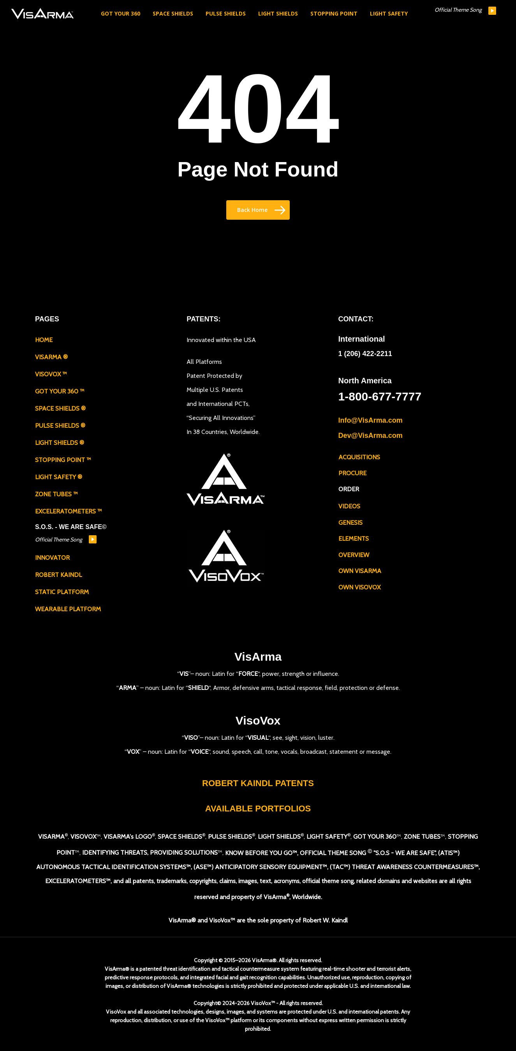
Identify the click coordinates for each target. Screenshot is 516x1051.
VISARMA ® (51, 357)
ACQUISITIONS (359, 456)
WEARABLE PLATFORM (68, 609)
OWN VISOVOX (359, 586)
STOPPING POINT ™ (63, 460)
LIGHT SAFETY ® (58, 477)
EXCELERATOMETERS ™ (68, 511)
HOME (44, 340)
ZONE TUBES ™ (56, 494)
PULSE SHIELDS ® (60, 425)
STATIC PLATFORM (62, 592)
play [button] (492, 10)
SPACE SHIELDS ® (60, 408)
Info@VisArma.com (370, 420)
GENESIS (350, 522)
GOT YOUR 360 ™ (60, 391)
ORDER (348, 488)
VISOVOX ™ (51, 374)
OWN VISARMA (359, 570)
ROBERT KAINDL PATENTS (258, 783)
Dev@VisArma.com (370, 435)
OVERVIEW (353, 554)
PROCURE (352, 472)
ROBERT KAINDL (58, 574)
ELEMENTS (353, 537)
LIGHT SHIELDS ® (59, 442)
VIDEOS (349, 505)
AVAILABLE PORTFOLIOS (258, 808)
